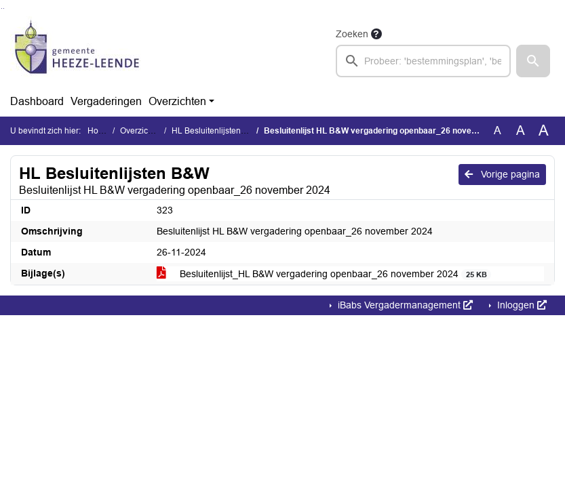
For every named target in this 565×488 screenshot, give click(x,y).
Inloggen (520, 305)
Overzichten (177, 101)
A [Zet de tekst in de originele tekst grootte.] (497, 130)
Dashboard (37, 101)
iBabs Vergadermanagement (404, 305)
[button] (533, 61)
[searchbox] (423, 61)
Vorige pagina (502, 174)
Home (98, 131)
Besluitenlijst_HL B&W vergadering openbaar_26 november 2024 (324, 274)
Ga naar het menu (3, 8)
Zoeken (352, 33)
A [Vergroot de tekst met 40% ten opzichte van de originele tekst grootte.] (544, 131)
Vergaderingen (106, 101)
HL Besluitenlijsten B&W (216, 131)
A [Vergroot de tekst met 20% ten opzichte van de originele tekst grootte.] (520, 130)
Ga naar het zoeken (1, 8)
